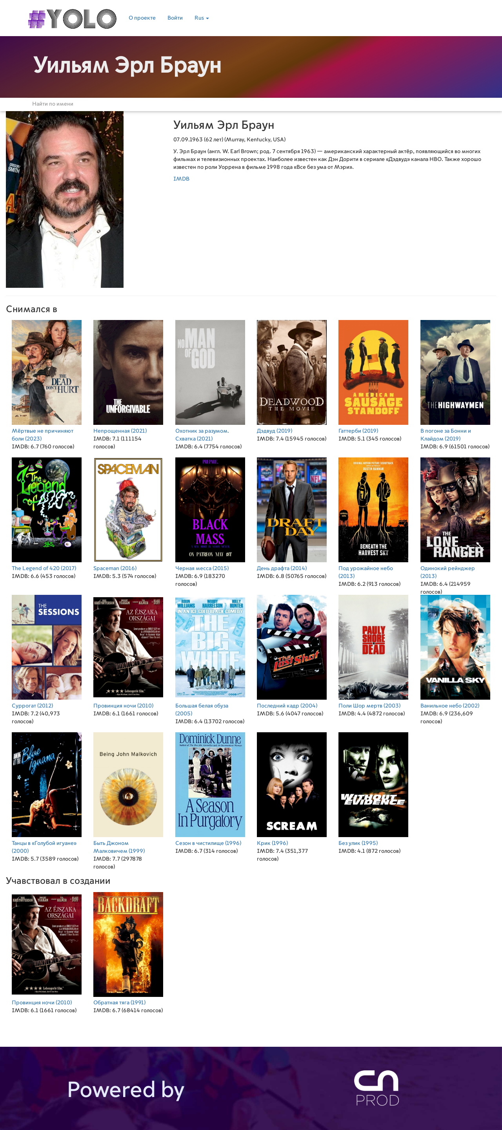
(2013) (373, 517)
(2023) (47, 380)
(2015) (210, 513)
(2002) (455, 651)
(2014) (292, 513)
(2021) (128, 376)
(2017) (47, 513)
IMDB (181, 179)
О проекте (142, 18)
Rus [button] (202, 18)
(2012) (47, 651)
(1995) (373, 788)
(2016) (128, 513)
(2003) (373, 651)
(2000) (47, 792)
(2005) (210, 655)
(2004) (292, 651)
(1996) (210, 788)
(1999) (128, 792)
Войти (175, 18)
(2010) (128, 651)
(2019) (292, 376)
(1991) (128, 948)
